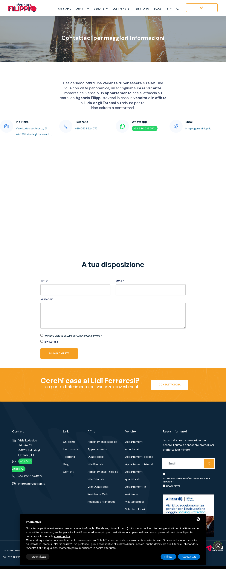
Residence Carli (98, 494)
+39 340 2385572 (145, 128)
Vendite (101, 8)
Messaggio (46, 299)
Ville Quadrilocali (98, 487)
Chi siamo (64, 8)
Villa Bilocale (95, 464)
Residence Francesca (101, 502)
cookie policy (62, 536)
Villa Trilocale (96, 479)
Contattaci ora (170, 384)
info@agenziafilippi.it (198, 128)
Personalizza (38, 556)
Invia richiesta (59, 353)
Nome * (44, 280)
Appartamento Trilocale (103, 472)
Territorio (141, 8)
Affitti (82, 8)
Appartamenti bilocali (139, 457)
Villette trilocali (135, 509)
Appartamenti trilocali (139, 464)
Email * (120, 280)
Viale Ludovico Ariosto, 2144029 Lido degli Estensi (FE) (29, 448)
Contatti (68, 472)
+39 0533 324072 (86, 128)
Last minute (121, 8)
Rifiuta (168, 556)
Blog (157, 8)
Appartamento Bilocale (102, 442)
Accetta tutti (189, 556)
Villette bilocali (134, 502)
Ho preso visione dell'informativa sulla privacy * (73, 336)
